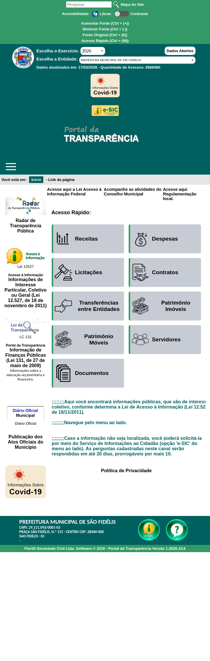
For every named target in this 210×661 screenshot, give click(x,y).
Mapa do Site (132, 4)
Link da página (61, 179)
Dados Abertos (180, 51)
